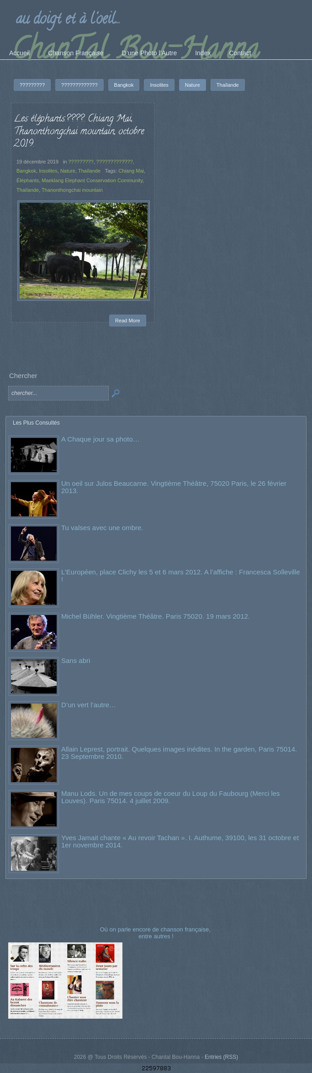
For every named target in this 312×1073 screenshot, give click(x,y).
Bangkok (26, 171)
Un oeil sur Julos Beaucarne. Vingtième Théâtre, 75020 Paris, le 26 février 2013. (173, 486)
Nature (67, 171)
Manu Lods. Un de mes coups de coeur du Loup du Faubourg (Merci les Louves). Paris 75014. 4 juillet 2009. (170, 797)
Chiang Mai (131, 171)
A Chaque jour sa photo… (100, 439)
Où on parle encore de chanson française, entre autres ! (156, 932)
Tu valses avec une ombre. (102, 527)
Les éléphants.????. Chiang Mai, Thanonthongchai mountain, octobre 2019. (79, 131)
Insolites (48, 171)
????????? (80, 161)
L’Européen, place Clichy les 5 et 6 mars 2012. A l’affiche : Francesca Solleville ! (180, 575)
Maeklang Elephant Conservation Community (92, 180)
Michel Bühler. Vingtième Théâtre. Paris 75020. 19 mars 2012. (155, 616)
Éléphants (27, 180)
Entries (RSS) (221, 1057)
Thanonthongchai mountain (72, 190)
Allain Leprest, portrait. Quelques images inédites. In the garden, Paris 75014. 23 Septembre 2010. (179, 752)
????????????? (114, 161)
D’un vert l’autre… (88, 705)
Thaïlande (89, 171)
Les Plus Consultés (36, 423)
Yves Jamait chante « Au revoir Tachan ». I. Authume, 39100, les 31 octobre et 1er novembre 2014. (180, 841)
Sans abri (75, 660)
